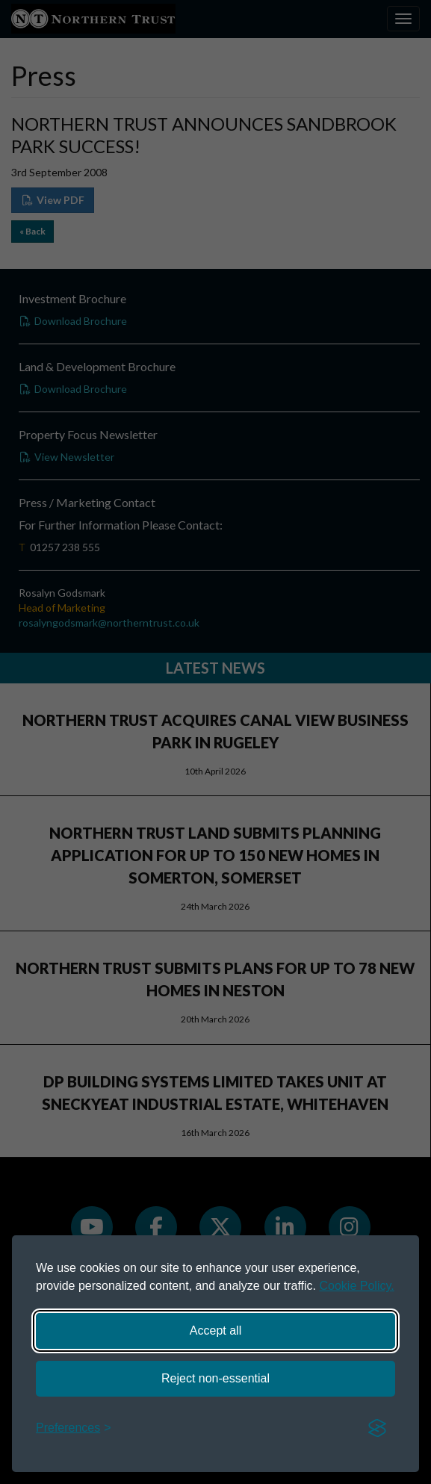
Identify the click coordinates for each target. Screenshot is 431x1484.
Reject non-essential (215, 1378)
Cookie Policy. (357, 1285)
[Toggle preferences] (73, 1428)
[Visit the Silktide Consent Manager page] (377, 1429)
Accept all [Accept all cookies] (215, 1330)
